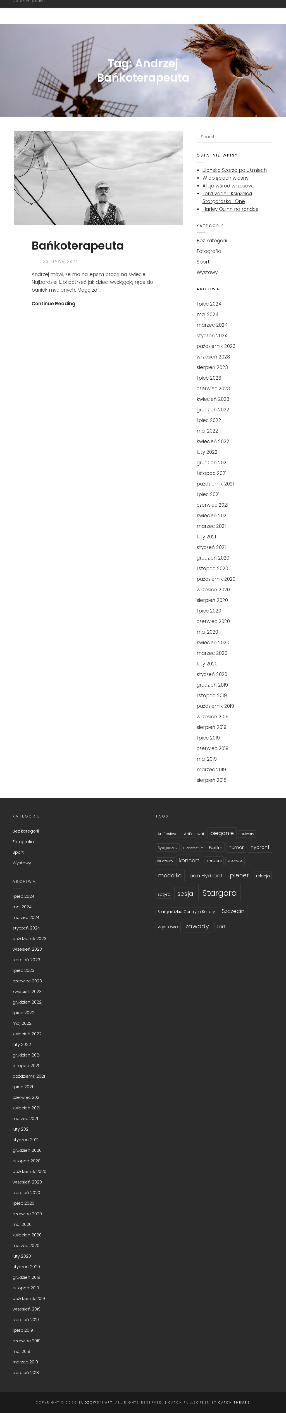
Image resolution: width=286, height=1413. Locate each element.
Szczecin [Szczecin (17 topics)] (233, 911)
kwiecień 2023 (213, 399)
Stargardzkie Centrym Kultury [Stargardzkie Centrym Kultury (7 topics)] (186, 911)
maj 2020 (207, 632)
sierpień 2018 (212, 780)
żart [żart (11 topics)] (221, 926)
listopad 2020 (212, 568)
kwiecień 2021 (212, 515)
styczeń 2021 (211, 547)
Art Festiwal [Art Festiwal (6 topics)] (168, 833)
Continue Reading (53, 303)
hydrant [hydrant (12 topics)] (260, 847)
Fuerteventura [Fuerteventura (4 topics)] (193, 848)
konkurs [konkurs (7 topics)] (214, 861)
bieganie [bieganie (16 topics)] (222, 833)
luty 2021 (206, 536)
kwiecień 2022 (213, 441)
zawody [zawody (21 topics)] (197, 926)
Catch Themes (234, 1402)
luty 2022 (207, 452)
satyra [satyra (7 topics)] (164, 894)
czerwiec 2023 (213, 388)
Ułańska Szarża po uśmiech (234, 170)
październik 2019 (215, 706)
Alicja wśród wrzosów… (228, 185)
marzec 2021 (211, 526)
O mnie (249, 12)
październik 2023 (216, 346)
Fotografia (180, 12)
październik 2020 (216, 579)
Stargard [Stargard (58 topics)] (219, 893)
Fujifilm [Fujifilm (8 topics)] (215, 847)
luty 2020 (207, 663)
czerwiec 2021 (212, 505)
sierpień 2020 (212, 600)
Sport (218, 12)
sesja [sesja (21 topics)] (185, 893)
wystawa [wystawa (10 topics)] (168, 927)
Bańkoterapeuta (78, 245)
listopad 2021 (212, 473)
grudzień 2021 (212, 462)
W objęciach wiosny (225, 178)
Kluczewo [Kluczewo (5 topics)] (165, 861)
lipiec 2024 (209, 304)
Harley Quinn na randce (230, 209)
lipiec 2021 (208, 494)
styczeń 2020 (212, 674)
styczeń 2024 (212, 335)
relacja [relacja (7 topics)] (263, 876)
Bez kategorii (212, 240)
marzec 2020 (212, 653)
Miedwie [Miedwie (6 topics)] (235, 861)
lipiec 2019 (208, 737)
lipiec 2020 (209, 610)
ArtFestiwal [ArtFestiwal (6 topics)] (194, 833)
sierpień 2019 (212, 727)
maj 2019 (207, 759)
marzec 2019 (211, 769)
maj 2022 (207, 431)
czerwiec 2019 (212, 748)
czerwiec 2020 (213, 621)
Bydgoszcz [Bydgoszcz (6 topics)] (168, 847)
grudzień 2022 (213, 409)
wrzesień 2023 (213, 356)
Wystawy (207, 272)
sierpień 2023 (212, 367)
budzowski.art (43, 9)
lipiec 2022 (209, 420)
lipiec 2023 (209, 378)
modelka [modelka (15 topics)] (170, 875)
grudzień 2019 (212, 685)
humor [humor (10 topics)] (236, 847)
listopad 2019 (212, 695)
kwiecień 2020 (213, 642)
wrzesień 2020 (213, 589)
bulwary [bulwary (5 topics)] (247, 833)
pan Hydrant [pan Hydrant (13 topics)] (206, 875)
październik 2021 (215, 483)
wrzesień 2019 (212, 716)
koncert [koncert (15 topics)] (189, 860)
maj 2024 (207, 314)
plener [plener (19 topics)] (239, 875)
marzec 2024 (212, 325)
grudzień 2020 (213, 558)
